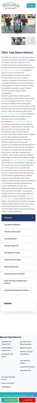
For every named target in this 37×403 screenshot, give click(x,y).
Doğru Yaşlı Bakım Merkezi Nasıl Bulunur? (15, 282)
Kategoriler (8, 218)
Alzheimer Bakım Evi (11, 246)
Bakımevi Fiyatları (26, 348)
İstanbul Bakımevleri (11, 267)
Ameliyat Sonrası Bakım (12, 260)
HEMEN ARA (27, 400)
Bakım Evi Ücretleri (7, 383)
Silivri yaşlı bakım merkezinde (11, 70)
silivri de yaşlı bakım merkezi (11, 114)
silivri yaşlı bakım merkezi (22, 122)
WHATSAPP (9, 400)
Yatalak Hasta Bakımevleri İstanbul (16, 290)
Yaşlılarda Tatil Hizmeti (27, 367)
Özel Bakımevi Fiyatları (12, 253)
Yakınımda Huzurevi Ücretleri (14, 274)
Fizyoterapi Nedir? (10, 239)
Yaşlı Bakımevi (6, 387)
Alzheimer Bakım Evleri (12, 232)
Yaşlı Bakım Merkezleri (12, 225)
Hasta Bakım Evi (25, 370)
